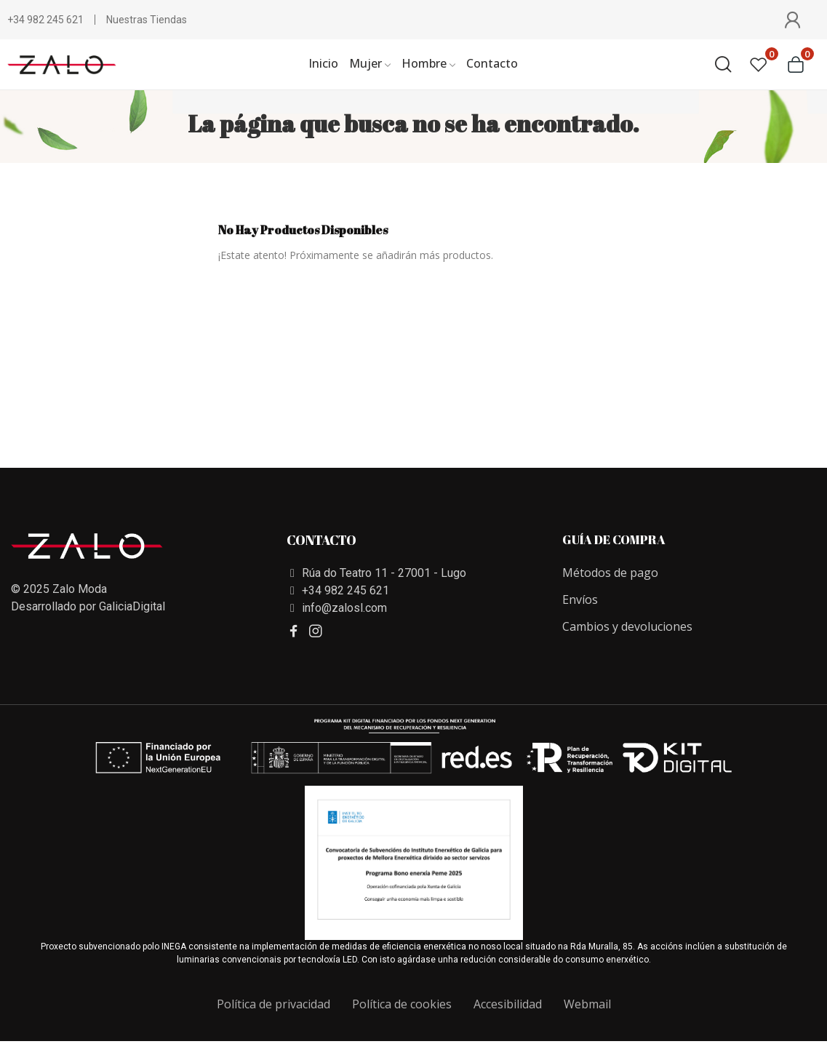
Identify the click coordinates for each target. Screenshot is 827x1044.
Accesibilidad (508, 1004)
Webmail (587, 1004)
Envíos (580, 599)
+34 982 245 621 (45, 19)
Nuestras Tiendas (146, 19)
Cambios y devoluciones (627, 626)
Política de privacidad (273, 1004)
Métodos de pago (610, 573)
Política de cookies (402, 1004)
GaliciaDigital (132, 606)
